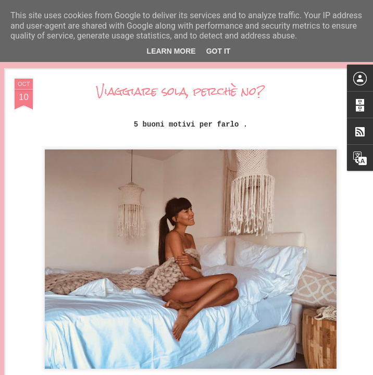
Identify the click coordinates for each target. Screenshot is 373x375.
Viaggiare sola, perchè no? (180, 91)
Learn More (171, 51)
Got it (218, 51)
